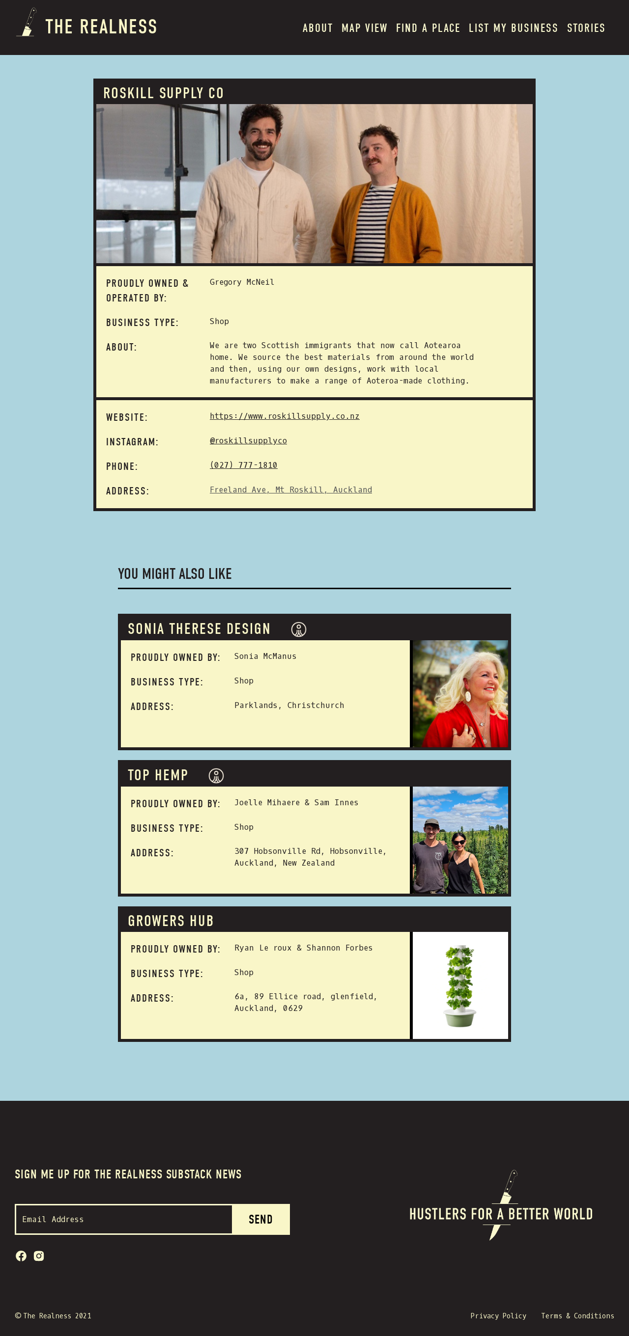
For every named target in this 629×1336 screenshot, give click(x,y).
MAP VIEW (365, 28)
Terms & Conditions (577, 1316)
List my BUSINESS (514, 28)
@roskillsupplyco (248, 441)
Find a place (428, 28)
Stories (586, 28)
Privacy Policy (498, 1316)
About (318, 28)
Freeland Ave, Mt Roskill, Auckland (291, 490)
